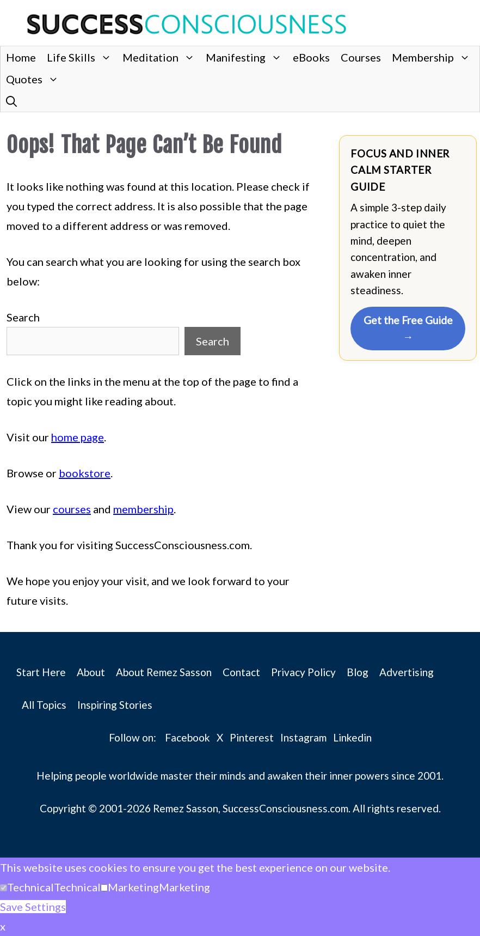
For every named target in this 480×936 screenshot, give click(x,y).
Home (21, 57)
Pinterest (252, 737)
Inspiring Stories (114, 704)
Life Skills (82, 57)
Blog (357, 672)
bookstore (84, 472)
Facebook (187, 737)
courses (72, 508)
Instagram (303, 737)
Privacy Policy (303, 672)
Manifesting (246, 57)
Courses (361, 57)
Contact (241, 672)
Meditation (161, 57)
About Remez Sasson (164, 672)
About (91, 672)
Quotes (35, 79)
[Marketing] (104, 887)
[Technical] (3, 887)
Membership (434, 57)
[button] (11, 101)
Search (23, 317)
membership (143, 508)
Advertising (406, 672)
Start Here (41, 672)
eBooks (311, 57)
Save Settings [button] (33, 906)
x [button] (2, 926)
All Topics (44, 704)
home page (77, 436)
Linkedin (352, 737)
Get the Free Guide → (408, 328)
